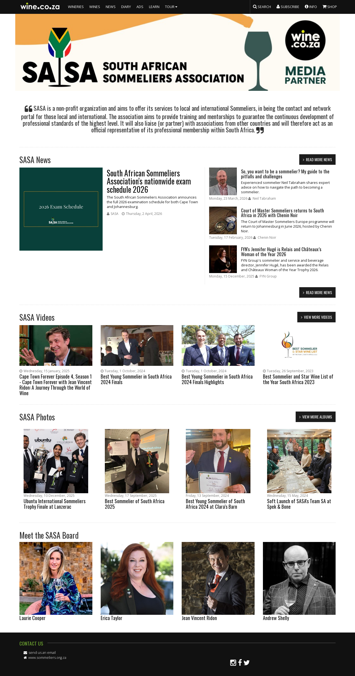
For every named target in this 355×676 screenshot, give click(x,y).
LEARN (154, 6)
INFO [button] (311, 6)
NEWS (111, 6)
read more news (319, 159)
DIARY (126, 6)
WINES (94, 6)
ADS (139, 6)
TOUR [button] (172, 6)
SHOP (330, 6)
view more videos (318, 317)
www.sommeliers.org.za (47, 657)
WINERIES (76, 6)
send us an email (42, 652)
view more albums (317, 417)
